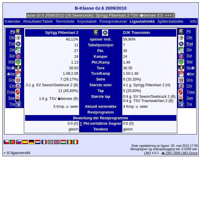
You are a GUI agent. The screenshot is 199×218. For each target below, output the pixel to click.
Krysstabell (87, 21)
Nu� (10, 68)
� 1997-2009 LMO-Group (180, 153)
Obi (12, 37)
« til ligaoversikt (17, 152)
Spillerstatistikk (170, 21)
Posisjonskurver (113, 21)
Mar (11, 62)
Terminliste (65, 21)
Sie (12, 50)
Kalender (12, 21)
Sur (12, 56)
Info (193, 21)
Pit (189, 31)
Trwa (11, 92)
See (11, 98)
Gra (12, 80)
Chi (12, 86)
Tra (12, 104)
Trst (11, 43)
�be (11, 74)
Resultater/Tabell (38, 21)
